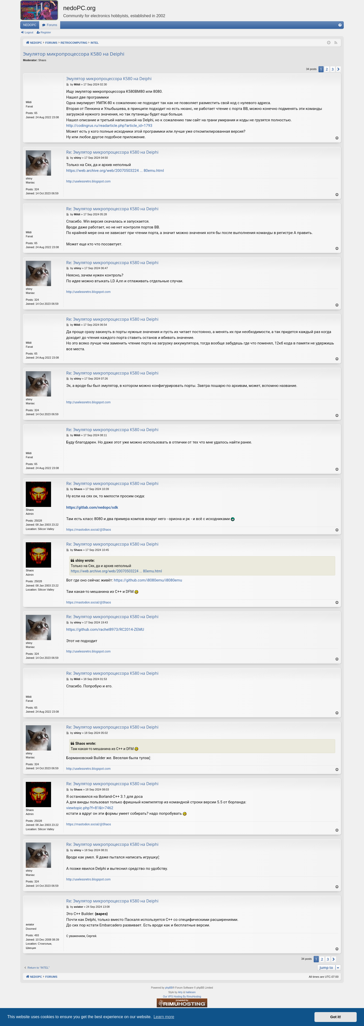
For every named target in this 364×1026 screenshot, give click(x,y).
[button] (338, 69)
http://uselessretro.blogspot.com (88, 181)
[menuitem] (340, 25)
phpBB (169, 987)
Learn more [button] (163, 1017)
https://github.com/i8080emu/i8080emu (148, 580)
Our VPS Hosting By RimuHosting (182, 996)
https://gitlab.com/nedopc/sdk (92, 507)
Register (46, 32)
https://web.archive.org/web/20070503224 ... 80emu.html (115, 170)
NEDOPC (29, 25)
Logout (29, 32)
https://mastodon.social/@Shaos (88, 529)
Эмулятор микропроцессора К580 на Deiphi (73, 54)
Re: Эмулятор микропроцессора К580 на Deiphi (112, 152)
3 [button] (333, 69)
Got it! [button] (335, 1017)
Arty (180, 992)
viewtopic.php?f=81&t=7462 (89, 808)
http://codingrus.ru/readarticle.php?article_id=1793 (109, 125)
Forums (52, 25)
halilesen (190, 992)
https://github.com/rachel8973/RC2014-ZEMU (105, 629)
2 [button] (327, 69)
